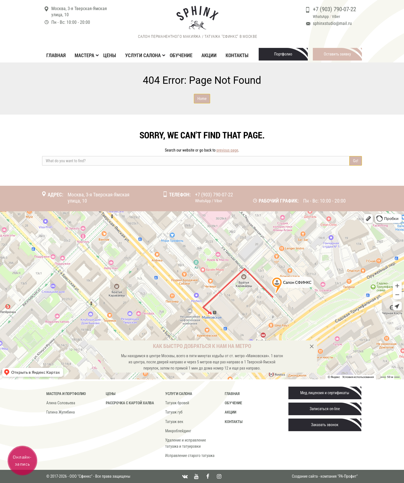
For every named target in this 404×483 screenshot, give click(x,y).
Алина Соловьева (60, 403)
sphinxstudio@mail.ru (332, 23)
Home (202, 98)
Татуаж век (174, 421)
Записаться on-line (325, 409)
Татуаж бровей (177, 403)
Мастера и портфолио (66, 393)
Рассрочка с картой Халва (130, 402)
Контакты (237, 55)
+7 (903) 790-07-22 (334, 9)
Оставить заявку (337, 54)
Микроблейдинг (178, 431)
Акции (209, 55)
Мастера (84, 55)
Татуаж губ (174, 412)
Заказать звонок (324, 424)
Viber (336, 16)
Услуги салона (143, 55)
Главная (56, 55)
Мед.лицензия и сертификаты (324, 393)
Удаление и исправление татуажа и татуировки (185, 443)
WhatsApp (321, 16)
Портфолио (283, 54)
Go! (355, 161)
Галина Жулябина (60, 412)
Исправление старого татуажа (190, 455)
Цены (109, 55)
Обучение (181, 55)
